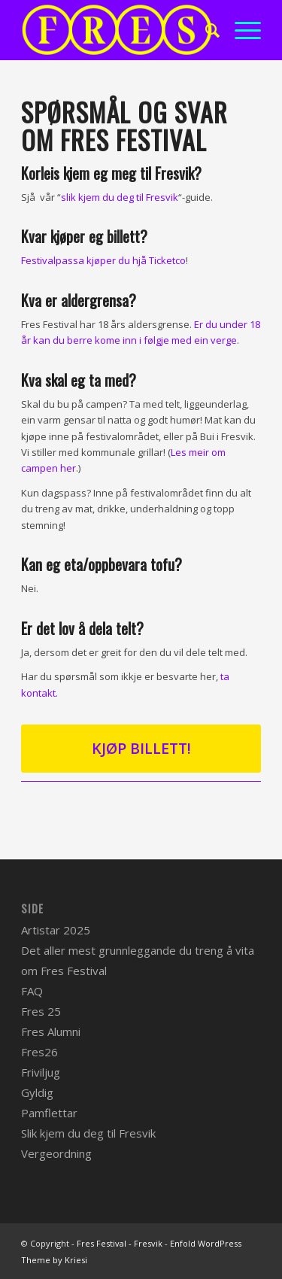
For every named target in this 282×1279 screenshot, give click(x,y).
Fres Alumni (50, 1031)
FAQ (32, 990)
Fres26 (39, 1051)
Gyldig (37, 1092)
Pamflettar (49, 1112)
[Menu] (240, 30)
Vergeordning (56, 1153)
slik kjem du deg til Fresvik (119, 197)
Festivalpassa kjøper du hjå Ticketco (103, 260)
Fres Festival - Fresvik (119, 1243)
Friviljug (40, 1072)
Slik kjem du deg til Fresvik (88, 1133)
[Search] (205, 30)
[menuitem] (205, 30)
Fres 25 (41, 1011)
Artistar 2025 (55, 929)
